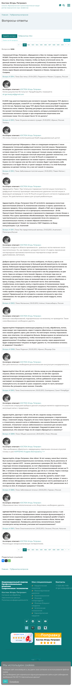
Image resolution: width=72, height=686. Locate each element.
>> (68, 45)
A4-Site (36, 655)
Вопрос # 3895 (8, 490)
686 (45, 45)
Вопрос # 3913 (8, 120)
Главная (5, 15)
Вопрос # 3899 (8, 434)
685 (41, 45)
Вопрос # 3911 (8, 230)
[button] (68, 5)
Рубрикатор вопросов (19, 15)
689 (58, 45)
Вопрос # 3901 (8, 529)
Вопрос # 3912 (8, 171)
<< (18, 45)
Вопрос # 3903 (8, 303)
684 (37, 45)
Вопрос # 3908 (9, 349)
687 (49, 45)
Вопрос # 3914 (8, 77)
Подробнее (14, 682)
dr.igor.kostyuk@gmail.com (13, 94)
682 (29, 45)
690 (62, 45)
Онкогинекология (41, 596)
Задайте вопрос (9, 36)
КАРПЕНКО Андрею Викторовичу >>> (29, 452)
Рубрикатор (23, 36)
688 (54, 45)
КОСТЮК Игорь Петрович (30, 89)
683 (33, 45)
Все (30, 36)
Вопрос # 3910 (8, 390)
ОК (5, 681)
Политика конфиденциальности (15, 600)
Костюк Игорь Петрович (14, 3)
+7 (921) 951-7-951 (62, 586)
